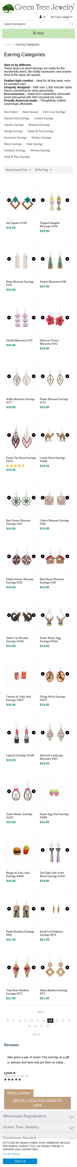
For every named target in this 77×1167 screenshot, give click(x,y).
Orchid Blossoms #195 (19, 340)
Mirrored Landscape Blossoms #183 (51, 757)
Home (8, 44)
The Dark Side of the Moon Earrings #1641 (52, 874)
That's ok (20, 1161)
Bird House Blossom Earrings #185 (52, 581)
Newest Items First (18, 170)
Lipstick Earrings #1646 (20, 755)
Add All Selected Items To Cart (37, 1103)
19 (29, 1026)
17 (63, 1020)
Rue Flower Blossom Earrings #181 (18, 522)
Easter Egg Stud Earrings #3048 (54, 816)
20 (35, 1026)
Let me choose (11, 1153)
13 (37, 1020)
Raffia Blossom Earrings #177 (20, 401)
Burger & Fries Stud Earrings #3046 (18, 874)
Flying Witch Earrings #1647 (52, 698)
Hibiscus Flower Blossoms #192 (49, 342)
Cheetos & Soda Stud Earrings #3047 (18, 698)
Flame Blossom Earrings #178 (54, 401)
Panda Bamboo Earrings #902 (20, 933)
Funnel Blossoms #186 (53, 281)
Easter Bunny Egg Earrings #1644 (50, 639)
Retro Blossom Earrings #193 (20, 283)
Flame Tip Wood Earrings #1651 (21, 459)
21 (41, 1026)
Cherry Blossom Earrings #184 (54, 522)
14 (43, 1020)
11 (25, 1020)
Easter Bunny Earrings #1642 (19, 816)
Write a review (18, 1093)
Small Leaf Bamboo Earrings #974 (51, 933)
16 (56, 1020)
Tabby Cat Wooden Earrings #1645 (17, 639)
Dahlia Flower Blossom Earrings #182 (19, 581)
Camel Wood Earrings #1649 (52, 459)
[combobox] (38, 23)
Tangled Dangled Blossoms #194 (50, 224)
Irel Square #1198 (16, 223)
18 (69, 1020)
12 (31, 1020)
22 (47, 1026)
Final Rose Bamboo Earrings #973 (17, 992)
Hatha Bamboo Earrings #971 (54, 992)
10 (19, 1020)
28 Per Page (43, 170)
